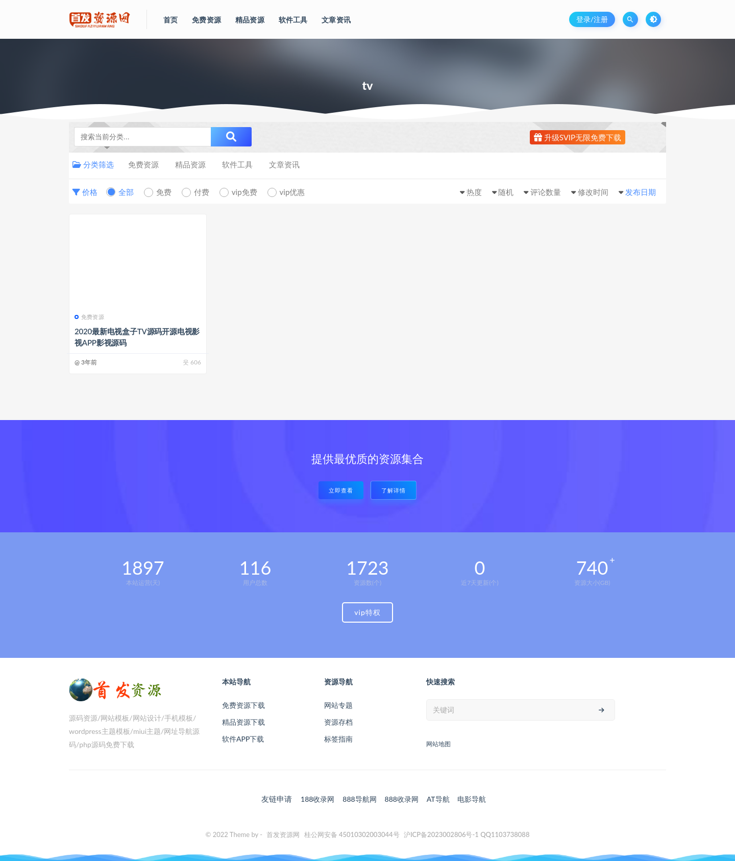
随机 (505, 191)
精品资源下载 (243, 722)
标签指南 (338, 738)
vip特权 (367, 612)
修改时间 (593, 191)
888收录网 (402, 799)
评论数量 (545, 191)
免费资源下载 (243, 705)
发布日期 (640, 191)
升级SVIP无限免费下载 (577, 137)
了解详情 (393, 490)
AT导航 (438, 799)
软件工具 (237, 164)
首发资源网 (283, 834)
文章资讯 (284, 164)
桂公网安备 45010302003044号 (352, 834)
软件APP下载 (243, 738)
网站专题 (338, 705)
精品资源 (190, 164)
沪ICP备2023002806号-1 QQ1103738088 (467, 834)
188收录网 (317, 799)
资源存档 (338, 722)
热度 (474, 191)
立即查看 (341, 490)
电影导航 (471, 799)
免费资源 (143, 164)
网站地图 (438, 744)
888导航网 (359, 799)
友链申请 (276, 798)
